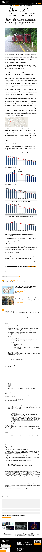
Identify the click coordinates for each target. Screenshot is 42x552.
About (28, 3)
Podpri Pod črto (32, 266)
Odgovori (6, 323)
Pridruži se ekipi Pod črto (20, 545)
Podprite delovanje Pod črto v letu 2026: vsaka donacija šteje (21, 547)
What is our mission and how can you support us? (20, 549)
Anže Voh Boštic (21, 27)
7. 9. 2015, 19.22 (16, 358)
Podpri (39, 3)
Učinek (16, 3)
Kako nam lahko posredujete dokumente (20, 542)
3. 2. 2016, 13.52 (10, 446)
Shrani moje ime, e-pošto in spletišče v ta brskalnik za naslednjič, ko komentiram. (13, 515)
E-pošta (3, 511)
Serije (9, 3)
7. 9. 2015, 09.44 (12, 311)
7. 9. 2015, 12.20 (16, 325)
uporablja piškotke (6, 549)
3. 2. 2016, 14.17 (16, 464)
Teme (6, 3)
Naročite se (32, 3)
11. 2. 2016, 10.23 (10, 469)
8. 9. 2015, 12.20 (11, 425)
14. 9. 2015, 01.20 (16, 338)
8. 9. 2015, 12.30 (13, 441)
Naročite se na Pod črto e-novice (28, 542)
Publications (21, 3)
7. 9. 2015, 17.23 (10, 392)
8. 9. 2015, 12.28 (19, 412)
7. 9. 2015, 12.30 (16, 352)
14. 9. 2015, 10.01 (22, 344)
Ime (2, 508)
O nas (25, 3)
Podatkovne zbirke (28, 544)
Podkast (12, 3)
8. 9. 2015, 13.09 (16, 434)
